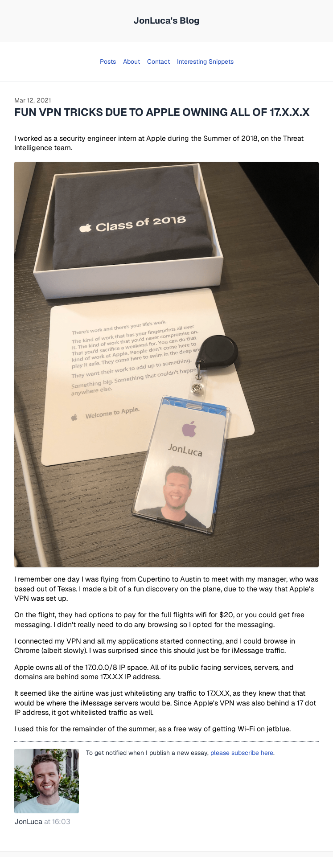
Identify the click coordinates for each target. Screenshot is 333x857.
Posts (108, 61)
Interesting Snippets (205, 61)
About (131, 61)
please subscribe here (241, 753)
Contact (158, 61)
